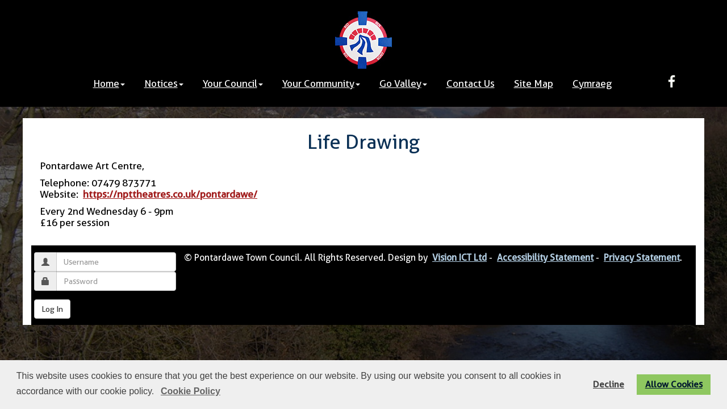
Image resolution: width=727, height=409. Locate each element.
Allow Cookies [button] (674, 384)
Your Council (233, 83)
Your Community (321, 83)
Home (109, 83)
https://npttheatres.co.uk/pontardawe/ (170, 194)
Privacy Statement (642, 257)
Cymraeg (592, 83)
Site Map (533, 83)
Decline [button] (608, 384)
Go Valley (403, 83)
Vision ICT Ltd (459, 257)
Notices (163, 83)
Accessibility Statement (545, 257)
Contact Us (470, 83)
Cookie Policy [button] (190, 391)
